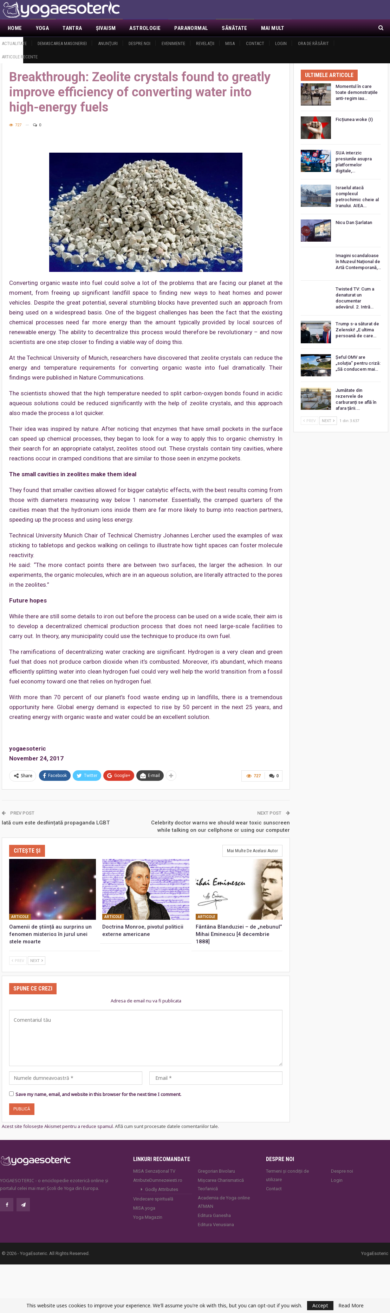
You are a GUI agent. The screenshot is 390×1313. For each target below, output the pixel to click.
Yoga (42, 28)
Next (36, 960)
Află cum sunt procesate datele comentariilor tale (166, 1126)
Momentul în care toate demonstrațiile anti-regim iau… (357, 92)
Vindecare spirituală (153, 1199)
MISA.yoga (144, 1208)
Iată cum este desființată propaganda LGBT (56, 823)
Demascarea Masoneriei (62, 43)
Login (281, 43)
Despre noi (139, 43)
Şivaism (106, 28)
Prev (18, 960)
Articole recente (20, 56)
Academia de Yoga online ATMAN (224, 1202)
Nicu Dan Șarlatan (354, 222)
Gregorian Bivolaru (216, 1171)
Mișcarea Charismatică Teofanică (221, 1184)
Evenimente (173, 43)
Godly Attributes (161, 1189)
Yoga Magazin (147, 1217)
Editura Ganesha (214, 1215)
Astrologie (145, 28)
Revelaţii (205, 43)
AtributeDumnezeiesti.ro (157, 1180)
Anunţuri (108, 43)
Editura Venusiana (216, 1224)
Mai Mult (273, 28)
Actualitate (14, 43)
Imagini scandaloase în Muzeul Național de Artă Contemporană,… (358, 261)
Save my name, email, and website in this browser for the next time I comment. (98, 1094)
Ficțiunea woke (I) (354, 119)
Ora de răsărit (313, 43)
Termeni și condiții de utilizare (287, 1175)
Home (15, 28)
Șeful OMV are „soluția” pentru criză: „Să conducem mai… (358, 363)
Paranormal (191, 28)
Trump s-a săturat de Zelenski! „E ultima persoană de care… (357, 329)
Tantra (72, 28)
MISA (230, 43)
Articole (20, 917)
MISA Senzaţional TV (154, 1171)
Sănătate (234, 28)
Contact (255, 43)
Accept (320, 1305)
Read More (351, 1305)
